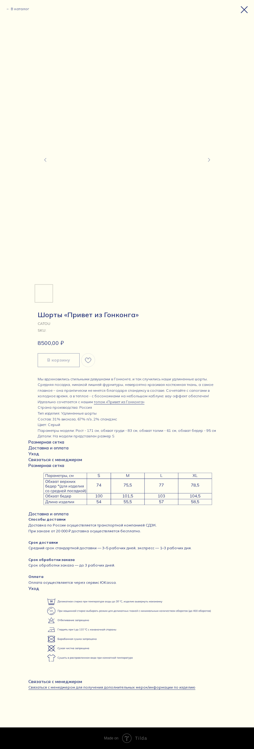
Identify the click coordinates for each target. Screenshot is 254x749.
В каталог (20, 8)
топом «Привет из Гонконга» (119, 401)
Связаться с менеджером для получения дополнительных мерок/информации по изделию (111, 687)
